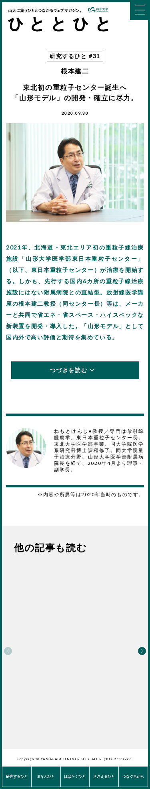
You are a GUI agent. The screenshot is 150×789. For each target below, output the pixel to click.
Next (142, 651)
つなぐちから (133, 776)
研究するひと (17, 776)
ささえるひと (104, 776)
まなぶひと (46, 776)
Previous (8, 651)
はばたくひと (75, 776)
